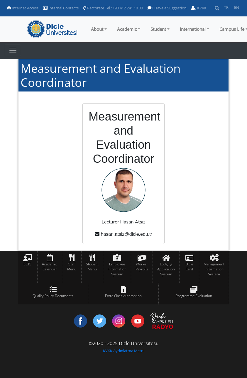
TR (226, 7)
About (97, 29)
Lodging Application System (166, 269)
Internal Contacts (61, 8)
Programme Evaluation (194, 295)
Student (158, 29)
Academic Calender (49, 267)
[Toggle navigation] (13, 50)
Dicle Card (189, 267)
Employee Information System (117, 269)
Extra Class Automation (123, 295)
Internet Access (22, 8)
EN (236, 7)
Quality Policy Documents (53, 295)
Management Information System (214, 269)
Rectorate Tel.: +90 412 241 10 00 (113, 8)
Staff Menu (71, 267)
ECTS (27, 264)
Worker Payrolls (142, 267)
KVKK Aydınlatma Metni (123, 350)
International (193, 29)
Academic (127, 29)
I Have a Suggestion (167, 8)
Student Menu (92, 267)
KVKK (199, 8)
